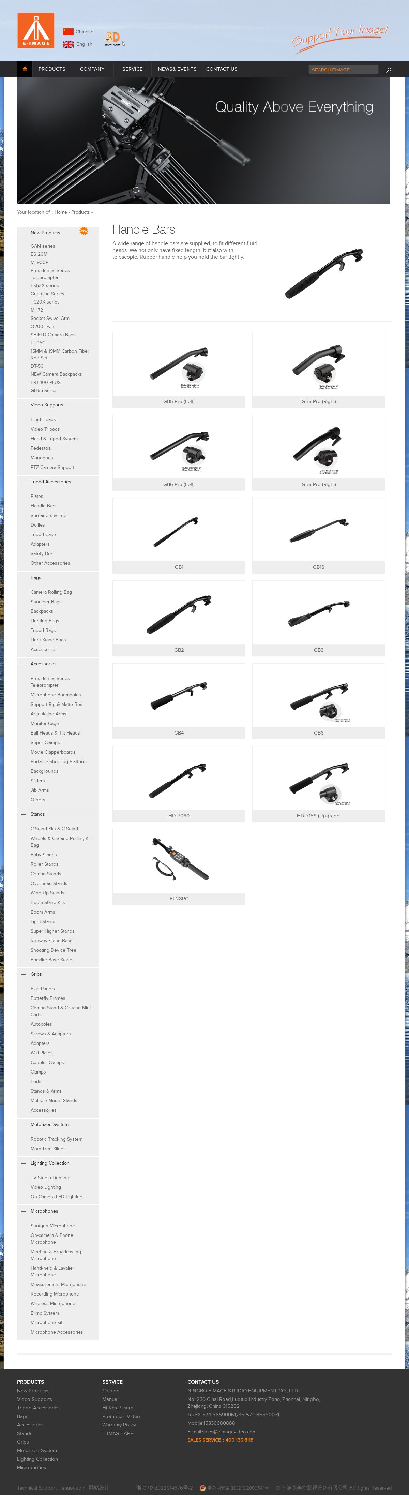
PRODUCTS (52, 69)
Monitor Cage (45, 723)
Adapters (40, 544)
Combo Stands (46, 874)
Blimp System (45, 1313)
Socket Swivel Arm (50, 318)
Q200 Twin (42, 326)
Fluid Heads (43, 420)
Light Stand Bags (48, 640)
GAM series (43, 246)
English (83, 44)
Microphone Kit (46, 1323)
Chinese (84, 32)
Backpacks (42, 611)
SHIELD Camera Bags (53, 335)
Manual (110, 1399)
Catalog (111, 1391)
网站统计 (99, 1488)
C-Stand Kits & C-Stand (54, 829)
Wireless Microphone (53, 1303)
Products (80, 212)
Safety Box (42, 554)
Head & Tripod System (54, 439)
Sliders (38, 781)
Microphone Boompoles (56, 695)
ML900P (39, 262)
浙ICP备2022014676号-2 (164, 1488)
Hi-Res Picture (117, 1408)
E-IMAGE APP (117, 1433)
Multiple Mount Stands (54, 1101)
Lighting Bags (45, 621)
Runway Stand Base (52, 941)
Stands (24, 1433)
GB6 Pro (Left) (179, 484)
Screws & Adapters (51, 1034)
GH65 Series (44, 391)
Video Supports (34, 1399)
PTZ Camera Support (52, 467)
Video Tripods (45, 429)
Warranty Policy (119, 1425)
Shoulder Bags (46, 602)
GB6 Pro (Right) (319, 484)
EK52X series (45, 285)
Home (61, 212)
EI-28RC (179, 898)
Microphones (31, 1467)
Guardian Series (47, 294)
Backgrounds (45, 771)
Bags (22, 1416)
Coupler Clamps (47, 1062)
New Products (32, 1391)
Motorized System (37, 1450)
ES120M (39, 254)
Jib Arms (40, 790)
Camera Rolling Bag (51, 592)
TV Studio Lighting (50, 1178)
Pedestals (41, 448)
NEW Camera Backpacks (56, 374)
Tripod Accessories (38, 1408)
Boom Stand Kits (48, 902)
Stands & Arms (46, 1091)
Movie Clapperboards (53, 752)
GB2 (179, 650)
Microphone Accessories (57, 1332)
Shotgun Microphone (53, 1226)
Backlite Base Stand (51, 960)
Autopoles (41, 1024)
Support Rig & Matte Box (56, 704)
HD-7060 (179, 816)
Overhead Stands (49, 883)
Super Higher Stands (53, 931)
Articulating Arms (48, 714)
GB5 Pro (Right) (319, 401)
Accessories (44, 649)
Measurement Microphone (58, 1284)
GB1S (318, 567)
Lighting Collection (37, 1459)
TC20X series (45, 302)
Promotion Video (121, 1416)
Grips (23, 1442)
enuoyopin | (75, 1488)
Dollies (38, 525)
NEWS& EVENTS (177, 69)
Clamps (38, 1072)
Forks (37, 1081)
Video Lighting (46, 1187)
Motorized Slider (48, 1149)
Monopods (42, 458)
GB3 (318, 650)
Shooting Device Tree (53, 950)
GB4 (179, 733)
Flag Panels (43, 989)
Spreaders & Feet (49, 515)
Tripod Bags (43, 630)
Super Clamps (45, 742)
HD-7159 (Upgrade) (319, 816)
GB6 (319, 733)
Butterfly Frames (48, 998)
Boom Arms (43, 912)
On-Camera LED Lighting (56, 1197)
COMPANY (92, 69)
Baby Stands (44, 855)
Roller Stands (45, 864)
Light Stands (44, 921)
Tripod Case (43, 534)
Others (38, 800)
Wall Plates (42, 1053)
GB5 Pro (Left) (179, 401)
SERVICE (132, 69)
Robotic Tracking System (56, 1139)
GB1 (179, 567)
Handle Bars (44, 506)
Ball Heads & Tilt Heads (55, 733)
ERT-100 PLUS (46, 382)
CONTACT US (222, 69)
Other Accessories (50, 563)
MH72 (37, 310)
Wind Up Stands (47, 893)
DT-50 (37, 366)
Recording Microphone (55, 1294)
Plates (37, 496)
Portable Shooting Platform (59, 762)
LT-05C (38, 343)
